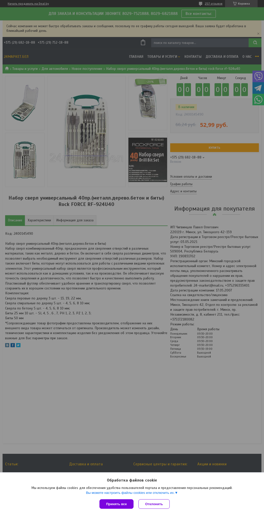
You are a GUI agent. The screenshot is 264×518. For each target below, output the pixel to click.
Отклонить (154, 504)
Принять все (116, 504)
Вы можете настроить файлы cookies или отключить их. (130, 493)
